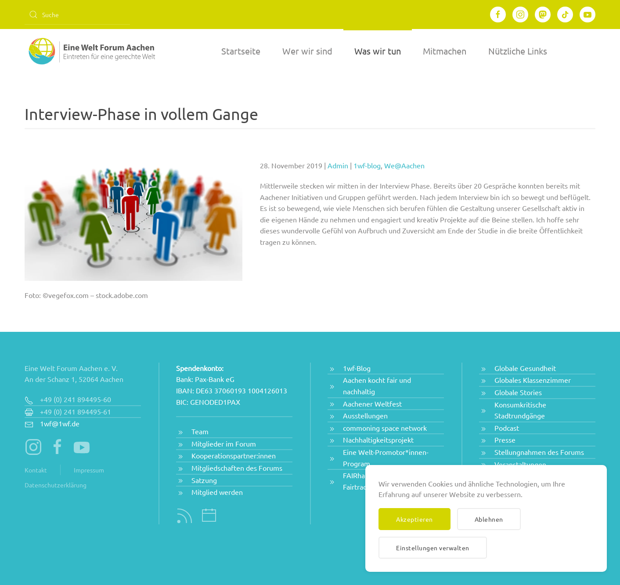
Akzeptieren (414, 519)
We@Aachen (404, 165)
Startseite (240, 50)
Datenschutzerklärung (56, 485)
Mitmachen (444, 50)
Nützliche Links (517, 50)
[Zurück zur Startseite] (90, 51)
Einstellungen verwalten (432, 548)
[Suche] (77, 14)
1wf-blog (367, 165)
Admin (338, 165)
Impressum (89, 470)
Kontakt (36, 470)
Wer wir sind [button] (307, 50)
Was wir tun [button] (377, 50)
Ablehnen (489, 519)
